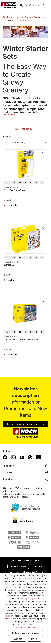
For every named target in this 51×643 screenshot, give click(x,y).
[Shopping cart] (43, 5)
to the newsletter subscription (25, 424)
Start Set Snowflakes (15, 190)
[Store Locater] (30, 5)
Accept (18, 638)
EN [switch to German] (25, 5)
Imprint (7, 619)
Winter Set (9, 264)
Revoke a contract (18, 566)
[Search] (21, 5)
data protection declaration (25, 627)
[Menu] (47, 5)
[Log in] (39, 5)
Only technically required (25, 633)
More (34, 638)
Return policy (38, 566)
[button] (9, 114)
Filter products (25, 128)
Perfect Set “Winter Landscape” (21, 339)
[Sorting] (25, 142)
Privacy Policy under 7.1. (31, 598)
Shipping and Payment (33, 572)
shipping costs (30, 488)
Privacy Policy (14, 572)
